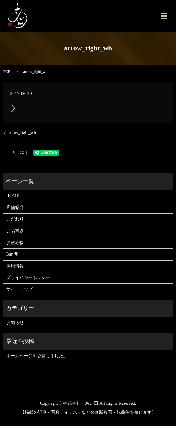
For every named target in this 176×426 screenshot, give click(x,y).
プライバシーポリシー (28, 277)
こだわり (15, 219)
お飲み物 (15, 242)
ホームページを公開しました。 (37, 355)
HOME (12, 195)
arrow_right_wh (22, 132)
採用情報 (15, 266)
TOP (6, 71)
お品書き (15, 230)
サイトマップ (19, 289)
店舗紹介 (15, 207)
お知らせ (15, 322)
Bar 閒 (12, 254)
